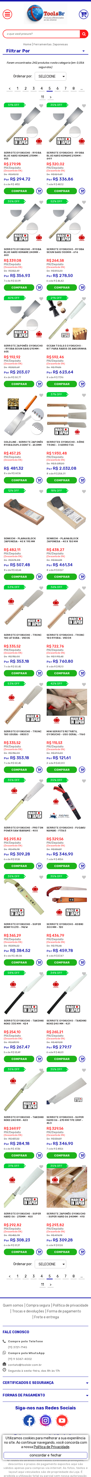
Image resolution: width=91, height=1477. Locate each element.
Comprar (19, 191)
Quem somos (13, 1305)
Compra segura (38, 1305)
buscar (84, 34)
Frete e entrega (46, 1317)
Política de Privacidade (51, 1447)
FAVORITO (41, 106)
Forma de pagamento (64, 1311)
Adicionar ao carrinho (39, 191)
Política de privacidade (70, 1305)
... (82, 88)
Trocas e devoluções (28, 1311)
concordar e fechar (45, 1455)
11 (42, 97)
